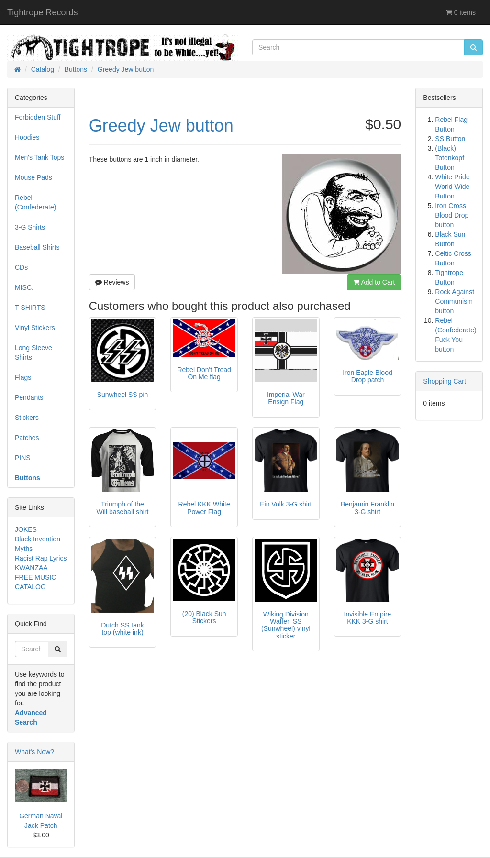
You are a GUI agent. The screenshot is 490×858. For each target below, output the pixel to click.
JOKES (26, 529)
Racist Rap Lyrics (41, 558)
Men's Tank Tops (39, 157)
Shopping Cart (444, 381)
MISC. (24, 287)
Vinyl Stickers (35, 327)
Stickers (27, 417)
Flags (23, 377)
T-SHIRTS (30, 307)
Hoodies (27, 137)
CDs (21, 267)
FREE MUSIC (35, 577)
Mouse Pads (33, 177)
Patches (27, 437)
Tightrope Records (42, 12)
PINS (23, 458)
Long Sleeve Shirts (33, 352)
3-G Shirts (30, 227)
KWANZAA (31, 568)
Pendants (29, 397)
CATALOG (30, 587)
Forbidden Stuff (37, 117)
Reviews (112, 282)
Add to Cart (374, 282)
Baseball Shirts (37, 247)
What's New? (34, 752)
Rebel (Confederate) (35, 202)
